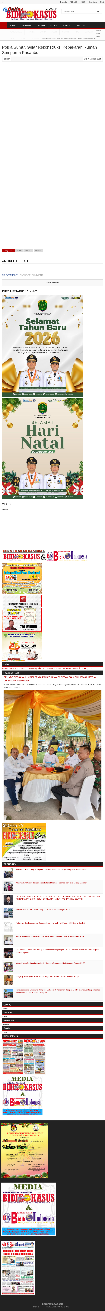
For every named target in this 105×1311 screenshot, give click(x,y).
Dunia (17, 669)
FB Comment (10, 275)
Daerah (10, 669)
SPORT (53, 25)
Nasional (51, 669)
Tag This (8, 251)
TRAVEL (30, 32)
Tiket (102, 2)
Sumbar (89, 32)
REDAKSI (73, 2)
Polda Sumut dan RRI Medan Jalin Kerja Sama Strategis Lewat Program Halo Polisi (50, 936)
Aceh (54, 32)
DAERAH (41, 25)
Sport (62, 669)
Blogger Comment (31, 275)
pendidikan (92, 669)
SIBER (83, 2)
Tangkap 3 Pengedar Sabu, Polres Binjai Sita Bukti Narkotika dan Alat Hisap (47, 976)
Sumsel (35, 38)
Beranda (63, 2)
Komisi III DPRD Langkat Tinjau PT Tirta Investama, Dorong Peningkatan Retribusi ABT (51, 869)
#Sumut (38, 251)
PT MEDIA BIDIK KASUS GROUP (56, 1307)
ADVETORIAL (16, 32)
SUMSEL (66, 25)
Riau (77, 32)
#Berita (19, 251)
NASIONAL (26, 25)
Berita (7, 59)
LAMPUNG (80, 25)
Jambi (12, 38)
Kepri (23, 38)
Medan (41, 668)
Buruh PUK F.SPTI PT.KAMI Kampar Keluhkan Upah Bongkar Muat (43, 910)
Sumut (65, 32)
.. (2, 2)
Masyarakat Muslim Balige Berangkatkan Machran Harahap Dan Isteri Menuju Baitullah (51, 883)
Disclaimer (93, 2)
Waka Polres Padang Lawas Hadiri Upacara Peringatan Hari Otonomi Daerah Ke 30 (50, 963)
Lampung (33, 669)
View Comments (52, 282)
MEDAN (13, 25)
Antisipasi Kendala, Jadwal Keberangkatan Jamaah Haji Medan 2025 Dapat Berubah (50, 923)
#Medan (28, 251)
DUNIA (43, 32)
